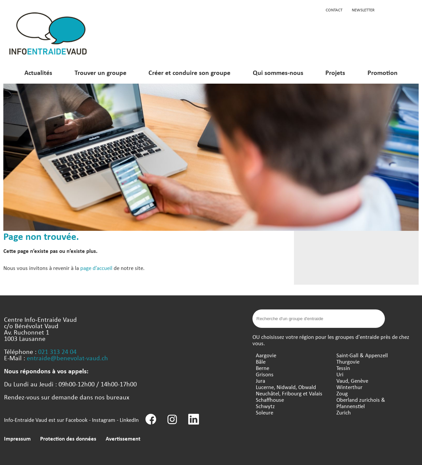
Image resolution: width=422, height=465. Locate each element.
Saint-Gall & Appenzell (362, 355)
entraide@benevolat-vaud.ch (67, 357)
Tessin (343, 368)
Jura (260, 380)
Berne (262, 368)
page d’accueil (96, 268)
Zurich (343, 412)
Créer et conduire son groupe (189, 72)
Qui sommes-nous (278, 72)
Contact (334, 10)
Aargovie (266, 355)
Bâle (261, 361)
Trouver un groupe (100, 72)
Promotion (382, 72)
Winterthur (349, 387)
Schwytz (265, 406)
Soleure (264, 412)
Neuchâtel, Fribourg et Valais (289, 393)
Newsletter (363, 10)
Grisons (265, 374)
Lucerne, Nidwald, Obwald (286, 387)
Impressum (17, 438)
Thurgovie (347, 361)
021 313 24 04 (57, 351)
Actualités (38, 72)
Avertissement (123, 438)
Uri (339, 374)
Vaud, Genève (352, 380)
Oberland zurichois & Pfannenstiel (360, 403)
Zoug (342, 393)
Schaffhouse (270, 399)
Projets (335, 72)
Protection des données (68, 438)
